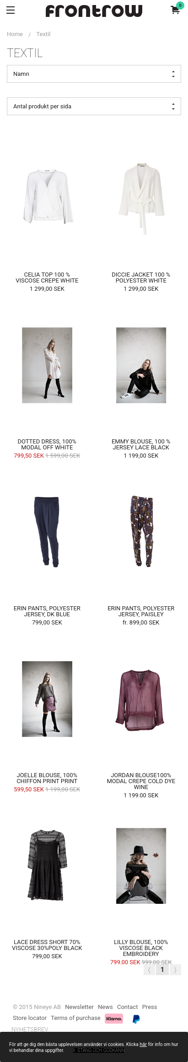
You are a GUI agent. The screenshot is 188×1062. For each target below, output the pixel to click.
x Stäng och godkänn (99, 1050)
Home (15, 34)
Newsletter (79, 1006)
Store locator (30, 1017)
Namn (94, 74)
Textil (43, 34)
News (105, 1006)
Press (149, 1006)
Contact (127, 1006)
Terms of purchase (75, 1017)
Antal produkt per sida (94, 106)
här (143, 1044)
